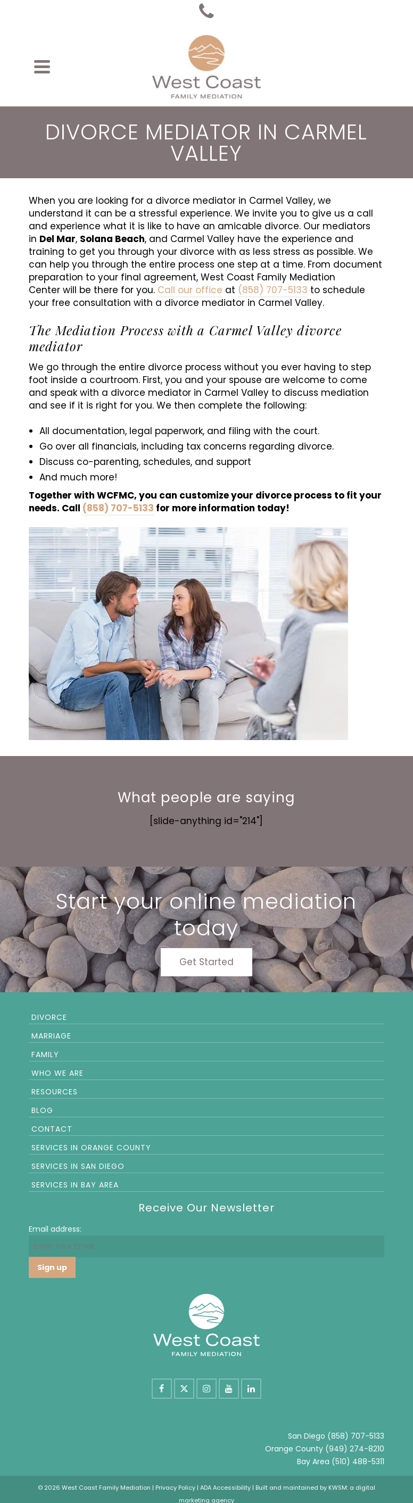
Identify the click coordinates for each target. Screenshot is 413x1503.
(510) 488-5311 (358, 1461)
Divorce (49, 1017)
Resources (54, 1091)
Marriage (51, 1036)
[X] (184, 1389)
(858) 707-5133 (273, 290)
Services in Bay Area (75, 1185)
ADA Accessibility (225, 1487)
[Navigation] (42, 66)
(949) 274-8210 (354, 1448)
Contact (51, 1129)
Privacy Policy (175, 1487)
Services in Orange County (91, 1147)
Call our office (190, 290)
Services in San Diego (78, 1166)
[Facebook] (162, 1389)
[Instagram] (206, 1389)
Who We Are (57, 1073)
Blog (42, 1110)
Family (45, 1054)
